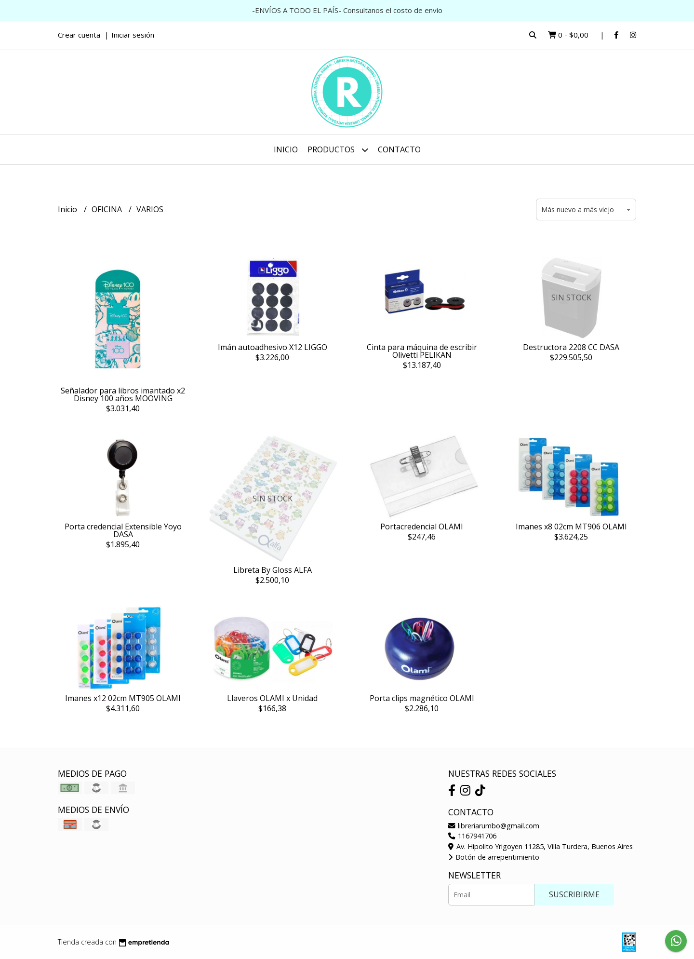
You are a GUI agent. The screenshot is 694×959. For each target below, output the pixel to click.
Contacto (399, 149)
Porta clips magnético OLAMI (422, 698)
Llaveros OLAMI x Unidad (272, 698)
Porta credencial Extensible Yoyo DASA (123, 530)
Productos (337, 149)
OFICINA (108, 209)
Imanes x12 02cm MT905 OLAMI (123, 698)
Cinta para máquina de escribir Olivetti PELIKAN (422, 351)
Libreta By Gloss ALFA (272, 570)
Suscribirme (574, 894)
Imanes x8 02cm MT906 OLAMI (571, 526)
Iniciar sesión (132, 35)
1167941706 (472, 835)
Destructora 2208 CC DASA (571, 347)
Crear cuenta (79, 35)
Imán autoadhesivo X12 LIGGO (272, 347)
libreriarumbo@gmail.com (493, 825)
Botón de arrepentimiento (493, 857)
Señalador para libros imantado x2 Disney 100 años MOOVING (123, 394)
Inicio (286, 149)
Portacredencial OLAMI (421, 526)
